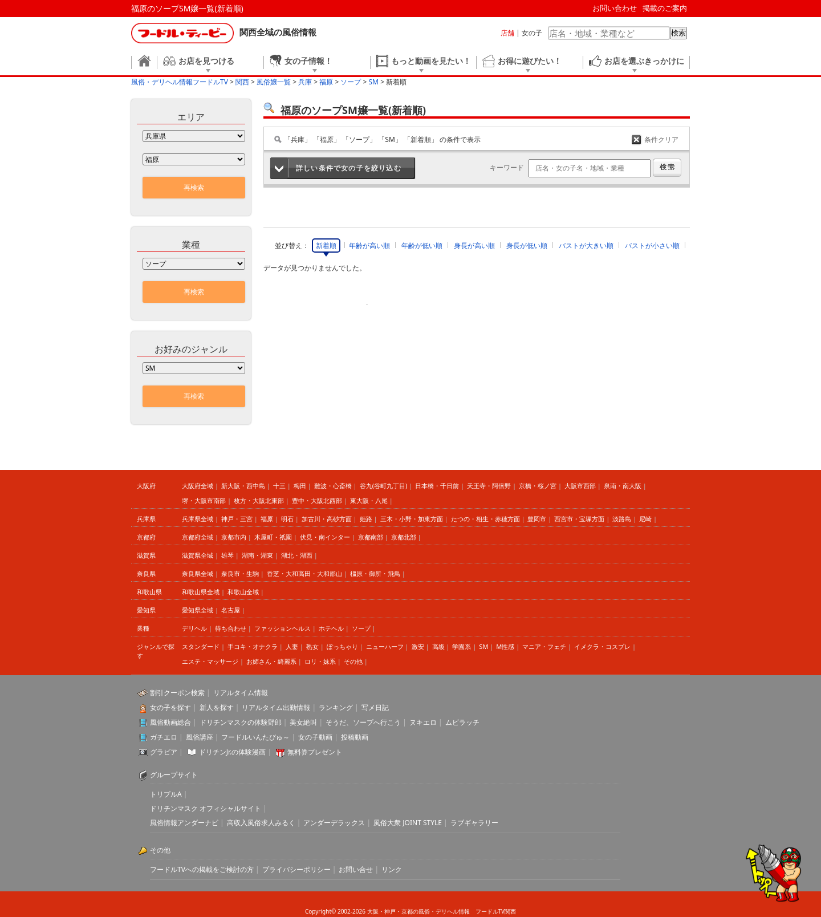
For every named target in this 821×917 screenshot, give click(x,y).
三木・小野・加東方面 (411, 518)
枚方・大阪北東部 (259, 500)
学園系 (461, 646)
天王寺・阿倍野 (489, 485)
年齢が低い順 (421, 245)
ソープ (361, 628)
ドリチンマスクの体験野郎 (241, 722)
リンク (391, 869)
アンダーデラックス (334, 822)
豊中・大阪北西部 (317, 500)
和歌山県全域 (201, 591)
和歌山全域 (243, 591)
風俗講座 (199, 737)
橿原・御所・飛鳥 (375, 573)
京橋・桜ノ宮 (537, 485)
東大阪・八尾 (369, 500)
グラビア (163, 752)
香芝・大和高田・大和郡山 (304, 573)
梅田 (300, 485)
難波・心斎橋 (333, 485)
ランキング (336, 707)
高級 (438, 646)
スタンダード (201, 646)
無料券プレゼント (314, 752)
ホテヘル (331, 628)
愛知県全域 (197, 610)
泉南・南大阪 (622, 485)
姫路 (366, 518)
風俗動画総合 (170, 722)
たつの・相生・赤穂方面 (485, 518)
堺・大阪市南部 (204, 500)
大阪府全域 (197, 485)
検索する (667, 168)
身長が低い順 (526, 245)
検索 (678, 33)
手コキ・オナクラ (252, 646)
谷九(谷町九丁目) (384, 485)
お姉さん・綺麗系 (271, 661)
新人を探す (217, 707)
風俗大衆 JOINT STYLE (407, 822)
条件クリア (661, 139)
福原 (267, 518)
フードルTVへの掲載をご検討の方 (202, 869)
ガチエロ (163, 737)
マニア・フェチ (544, 646)
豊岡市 (536, 518)
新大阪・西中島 (243, 485)
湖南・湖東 (257, 555)
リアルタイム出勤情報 (276, 707)
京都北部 (403, 537)
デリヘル (194, 628)
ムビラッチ (462, 722)
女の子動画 (315, 737)
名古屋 (230, 610)
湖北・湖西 (296, 555)
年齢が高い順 (369, 245)
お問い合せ (356, 869)
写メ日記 (375, 707)
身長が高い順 (474, 245)
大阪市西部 (580, 485)
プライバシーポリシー (296, 869)
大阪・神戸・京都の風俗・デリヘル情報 (418, 911)
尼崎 (645, 518)
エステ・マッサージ (210, 661)
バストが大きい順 (586, 245)
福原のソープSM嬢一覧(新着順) (187, 8)
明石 (287, 518)
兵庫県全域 (197, 518)
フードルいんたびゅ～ (255, 737)
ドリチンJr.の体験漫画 (232, 752)
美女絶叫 (303, 722)
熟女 (312, 646)
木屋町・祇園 (273, 537)
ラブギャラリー (474, 822)
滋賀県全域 (197, 555)
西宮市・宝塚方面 (579, 518)
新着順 (326, 245)
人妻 (292, 646)
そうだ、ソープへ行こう (363, 722)
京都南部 (370, 537)
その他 (353, 661)
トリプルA (166, 794)
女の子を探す (170, 707)
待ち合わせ (230, 628)
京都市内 (233, 537)
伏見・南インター (325, 537)
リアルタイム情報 (240, 692)
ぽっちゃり (342, 646)
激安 (418, 646)
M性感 (505, 646)
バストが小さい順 (652, 245)
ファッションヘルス (282, 628)
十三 (279, 485)
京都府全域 (197, 537)
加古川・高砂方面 (327, 518)
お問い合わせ (614, 8)
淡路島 (621, 518)
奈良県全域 (197, 573)
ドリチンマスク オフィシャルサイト (205, 808)
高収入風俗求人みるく (261, 822)
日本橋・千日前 (437, 485)
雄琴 (227, 555)
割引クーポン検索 (177, 692)
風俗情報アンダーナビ (184, 822)
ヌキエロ (423, 722)
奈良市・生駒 (240, 573)
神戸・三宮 (237, 518)
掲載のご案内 (665, 8)
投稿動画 (354, 737)
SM (483, 646)
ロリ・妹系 (320, 661)
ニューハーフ (385, 646)
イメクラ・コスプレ (602, 646)
